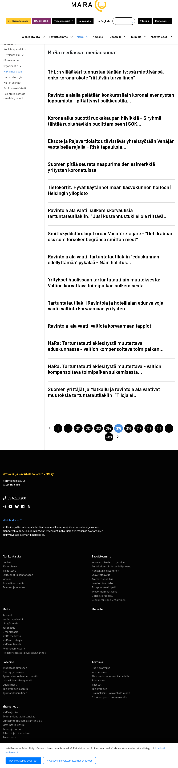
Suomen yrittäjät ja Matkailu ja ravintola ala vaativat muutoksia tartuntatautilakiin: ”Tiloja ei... (104, 392)
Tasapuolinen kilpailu (104, 587)
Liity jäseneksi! (41, 20)
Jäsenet (7, 615)
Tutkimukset (99, 688)
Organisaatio (10, 65)
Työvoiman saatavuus (104, 591)
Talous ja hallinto (13, 729)
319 (159, 428)
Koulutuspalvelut (13, 49)
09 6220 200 (14, 498)
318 (149, 428)
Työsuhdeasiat (63, 20)
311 (78, 428)
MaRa (82, 37)
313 (98, 428)
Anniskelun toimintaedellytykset (111, 566)
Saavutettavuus (101, 574)
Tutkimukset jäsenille (16, 688)
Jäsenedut (9, 60)
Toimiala (138, 37)
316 (128, 428)
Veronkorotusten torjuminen (109, 562)
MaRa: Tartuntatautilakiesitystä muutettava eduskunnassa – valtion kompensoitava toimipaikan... (106, 346)
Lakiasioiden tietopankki (17, 680)
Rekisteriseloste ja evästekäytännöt (14, 96)
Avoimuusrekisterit (14, 88)
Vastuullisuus (99, 672)
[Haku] (123, 21)
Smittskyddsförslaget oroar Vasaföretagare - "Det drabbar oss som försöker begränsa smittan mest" (110, 236)
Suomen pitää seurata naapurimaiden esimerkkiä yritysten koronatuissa (101, 167)
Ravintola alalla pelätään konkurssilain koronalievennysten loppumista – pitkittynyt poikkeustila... (111, 98)
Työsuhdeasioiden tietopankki (20, 676)
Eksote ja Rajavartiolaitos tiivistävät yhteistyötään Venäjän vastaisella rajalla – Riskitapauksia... (111, 144)
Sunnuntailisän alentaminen (109, 600)
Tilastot (97, 684)
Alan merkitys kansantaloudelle (111, 676)
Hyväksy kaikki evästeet (23, 760)
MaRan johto (10, 712)
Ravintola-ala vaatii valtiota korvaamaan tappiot (99, 326)
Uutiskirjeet (10, 684)
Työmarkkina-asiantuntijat (19, 716)
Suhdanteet (99, 680)
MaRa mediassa (12, 71)
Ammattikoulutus (102, 579)
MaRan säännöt (12, 82)
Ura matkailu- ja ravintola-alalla (111, 693)
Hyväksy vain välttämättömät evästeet (69, 760)
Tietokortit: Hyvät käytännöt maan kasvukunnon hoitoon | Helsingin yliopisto (109, 190)
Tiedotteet (9, 570)
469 (109, 437)
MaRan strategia (12, 77)
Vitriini (144, 20)
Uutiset (7, 562)
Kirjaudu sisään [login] (18, 20)
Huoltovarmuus (101, 668)
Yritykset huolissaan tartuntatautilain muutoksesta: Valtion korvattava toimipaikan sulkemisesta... (104, 282)
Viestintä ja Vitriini (14, 725)
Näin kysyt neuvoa (13, 672)
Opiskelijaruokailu (102, 595)
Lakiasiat (85, 20)
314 (108, 428)
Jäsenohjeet (10, 566)
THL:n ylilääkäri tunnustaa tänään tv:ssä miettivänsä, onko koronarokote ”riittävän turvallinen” (106, 75)
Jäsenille (118, 37)
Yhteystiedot (161, 37)
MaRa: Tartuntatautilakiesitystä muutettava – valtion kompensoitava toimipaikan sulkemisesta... (104, 369)
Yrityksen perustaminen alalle (109, 697)
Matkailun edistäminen (105, 570)
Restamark (162, 20)
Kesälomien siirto (102, 583)
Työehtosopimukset (15, 668)
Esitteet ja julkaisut (14, 587)
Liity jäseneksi (11, 54)
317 (138, 428)
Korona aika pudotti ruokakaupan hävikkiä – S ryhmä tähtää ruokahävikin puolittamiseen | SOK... (104, 121)
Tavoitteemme (60, 37)
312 (88, 428)
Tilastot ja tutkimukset (17, 733)
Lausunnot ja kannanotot (18, 574)
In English (104, 21)
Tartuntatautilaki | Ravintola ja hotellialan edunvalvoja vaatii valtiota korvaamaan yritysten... (105, 306)
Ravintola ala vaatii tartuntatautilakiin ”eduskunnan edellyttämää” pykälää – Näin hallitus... (103, 259)
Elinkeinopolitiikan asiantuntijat (22, 720)
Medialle (98, 36)
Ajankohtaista (33, 37)
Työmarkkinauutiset (15, 693)
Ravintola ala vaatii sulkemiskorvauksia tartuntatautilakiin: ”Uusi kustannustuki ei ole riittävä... (108, 213)
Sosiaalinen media (13, 583)
